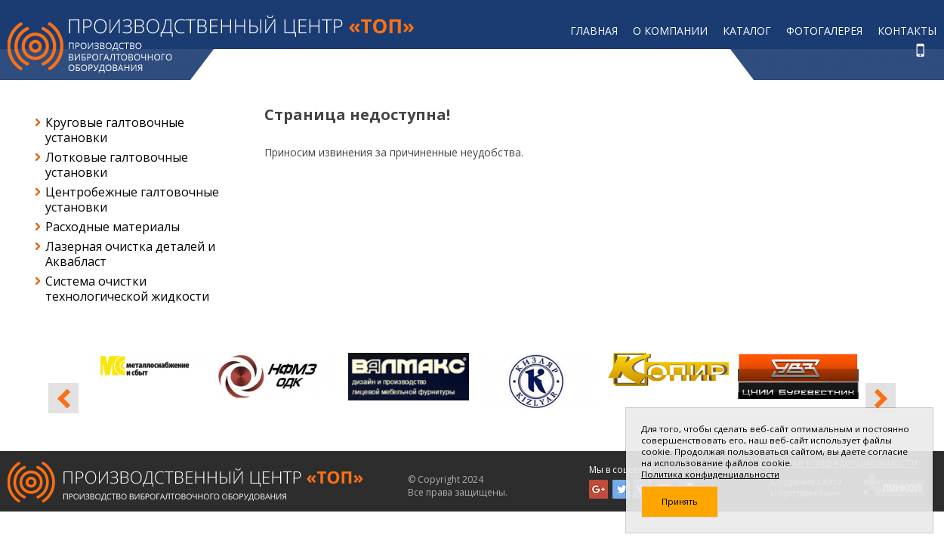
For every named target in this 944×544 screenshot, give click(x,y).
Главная (594, 30)
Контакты (907, 30)
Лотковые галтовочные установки (116, 165)
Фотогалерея (824, 30)
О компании (670, 30)
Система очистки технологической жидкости (127, 289)
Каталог (747, 30)
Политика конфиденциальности (710, 474)
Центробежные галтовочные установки (132, 199)
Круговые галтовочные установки (114, 130)
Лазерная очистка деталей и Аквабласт (130, 254)
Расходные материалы (112, 226)
